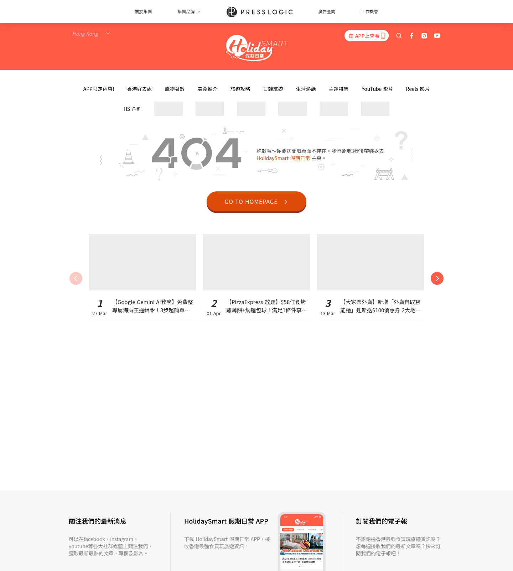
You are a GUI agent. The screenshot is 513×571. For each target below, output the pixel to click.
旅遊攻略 (240, 88)
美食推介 (207, 88)
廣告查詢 (327, 11)
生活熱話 (306, 88)
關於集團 (143, 11)
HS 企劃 (133, 108)
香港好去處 (139, 88)
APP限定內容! (98, 88)
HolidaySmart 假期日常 (284, 157)
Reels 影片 (418, 88)
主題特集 (338, 88)
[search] (399, 35)
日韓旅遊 (273, 88)
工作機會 (369, 11)
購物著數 (175, 88)
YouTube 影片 (377, 88)
